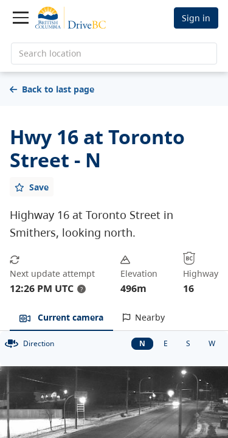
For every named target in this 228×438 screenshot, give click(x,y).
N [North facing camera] (142, 343)
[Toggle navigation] (20, 17)
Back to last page (52, 89)
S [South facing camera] (188, 343)
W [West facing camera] (212, 343)
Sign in (196, 18)
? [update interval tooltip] (81, 289)
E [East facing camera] (166, 343)
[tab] (61, 318)
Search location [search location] (50, 53)
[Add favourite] (32, 186)
